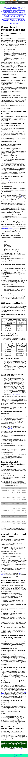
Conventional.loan (19, 748)
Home (2, 2)
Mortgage (16, 2)
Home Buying (8, 2)
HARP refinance (11, 429)
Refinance (23, 2)
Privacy (14, 756)
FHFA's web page (15, 394)
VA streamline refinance (8, 228)
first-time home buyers (10, 181)
